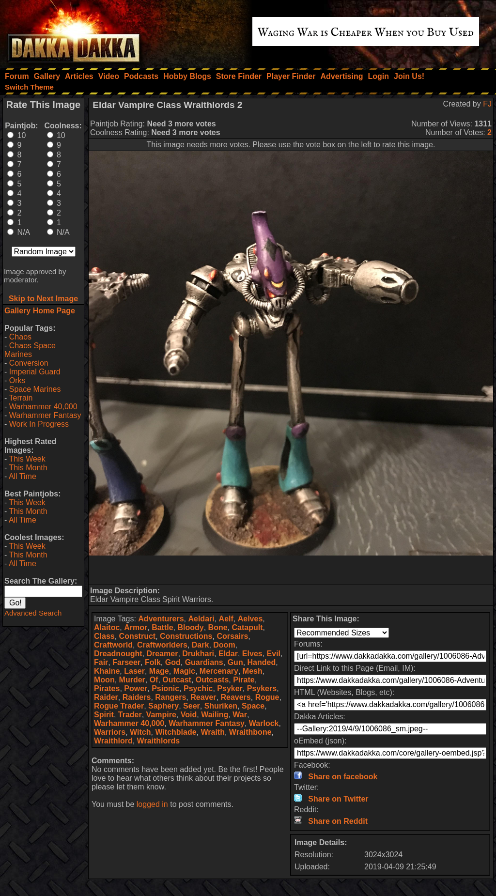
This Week (27, 459)
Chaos (20, 337)
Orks (17, 380)
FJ (487, 104)
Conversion (28, 363)
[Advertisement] (291, 570)
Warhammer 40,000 (43, 406)
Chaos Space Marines (30, 349)
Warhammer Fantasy (45, 415)
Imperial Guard (35, 372)
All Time (22, 476)
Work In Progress (39, 424)
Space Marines (35, 389)
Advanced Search (33, 613)
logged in (152, 804)
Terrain (20, 398)
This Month (28, 467)
